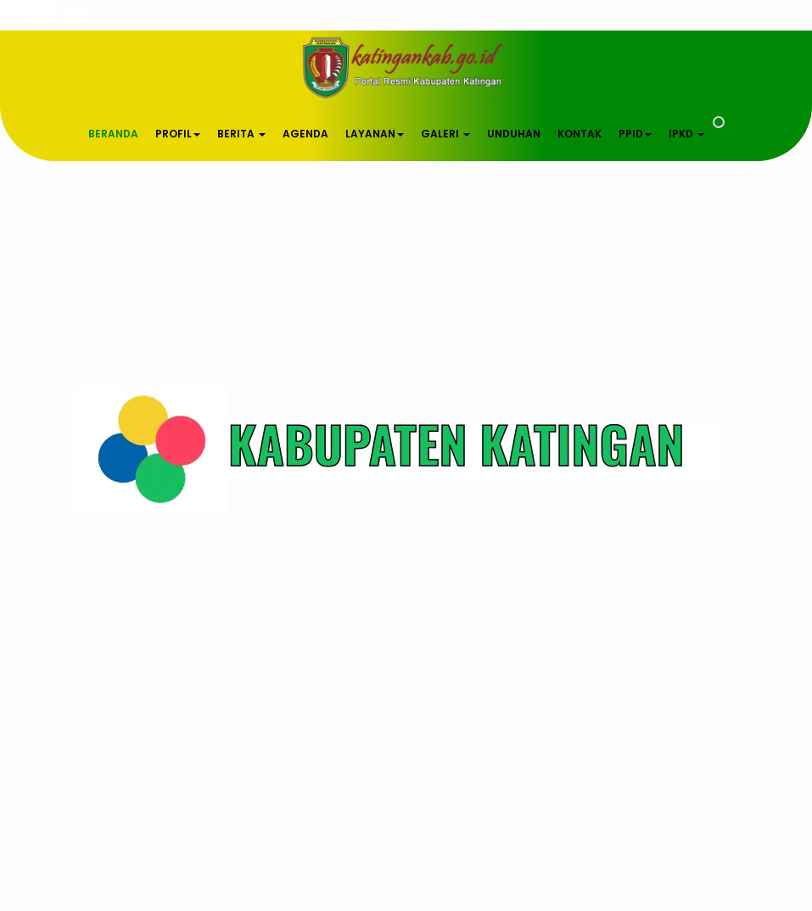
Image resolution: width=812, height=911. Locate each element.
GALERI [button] (445, 133)
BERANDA (113, 133)
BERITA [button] (241, 133)
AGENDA (305, 133)
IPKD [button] (686, 133)
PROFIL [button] (177, 133)
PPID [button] (635, 133)
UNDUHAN (513, 133)
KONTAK (579, 133)
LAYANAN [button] (374, 133)
